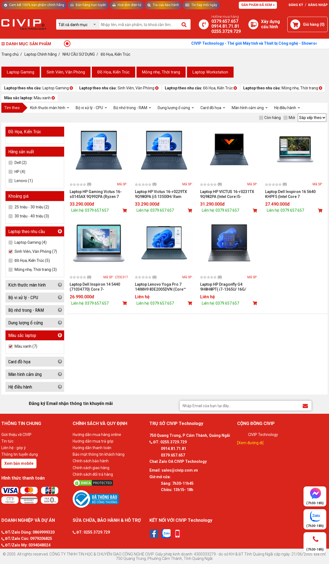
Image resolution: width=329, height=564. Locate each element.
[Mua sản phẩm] (125, 210)
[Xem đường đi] (250, 443)
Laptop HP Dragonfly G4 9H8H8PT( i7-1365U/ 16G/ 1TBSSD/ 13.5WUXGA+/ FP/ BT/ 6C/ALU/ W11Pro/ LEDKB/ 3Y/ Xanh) (227, 287)
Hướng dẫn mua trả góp (93, 441)
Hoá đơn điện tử (126, 5)
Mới (289, 117)
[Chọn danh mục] (79, 24)
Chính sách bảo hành (91, 461)
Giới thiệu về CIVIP (16, 434)
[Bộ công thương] (110, 498)
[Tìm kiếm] (184, 24)
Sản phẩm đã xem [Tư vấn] (258, 5)
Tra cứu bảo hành (163, 5)
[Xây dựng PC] (253, 24)
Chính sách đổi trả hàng (93, 474)
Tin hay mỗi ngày (201, 5)
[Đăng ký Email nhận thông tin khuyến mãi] (305, 405)
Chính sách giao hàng (91, 468)
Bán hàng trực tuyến (88, 5)
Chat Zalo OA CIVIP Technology (178, 461)
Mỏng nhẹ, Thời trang (161, 72)
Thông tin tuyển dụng (19, 454)
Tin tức (7, 441)
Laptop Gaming (20, 72)
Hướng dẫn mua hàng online (97, 434)
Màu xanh (29, 98)
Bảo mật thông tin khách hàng (98, 454)
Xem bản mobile (18, 463)
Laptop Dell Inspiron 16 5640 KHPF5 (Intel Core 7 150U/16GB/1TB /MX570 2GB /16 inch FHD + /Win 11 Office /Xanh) (294, 194)
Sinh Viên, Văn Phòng (66, 72)
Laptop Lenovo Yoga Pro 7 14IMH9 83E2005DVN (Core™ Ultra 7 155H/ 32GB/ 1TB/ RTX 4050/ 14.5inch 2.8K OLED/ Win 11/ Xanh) (162, 287)
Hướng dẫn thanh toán (92, 448)
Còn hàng (270, 117)
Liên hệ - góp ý (13, 448)
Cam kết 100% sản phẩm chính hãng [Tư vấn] (34, 5)
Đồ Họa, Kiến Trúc (113, 72)
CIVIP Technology (263, 434)
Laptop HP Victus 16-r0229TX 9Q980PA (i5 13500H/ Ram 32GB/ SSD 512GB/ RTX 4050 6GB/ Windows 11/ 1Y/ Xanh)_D (162, 194)
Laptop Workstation (210, 72)
